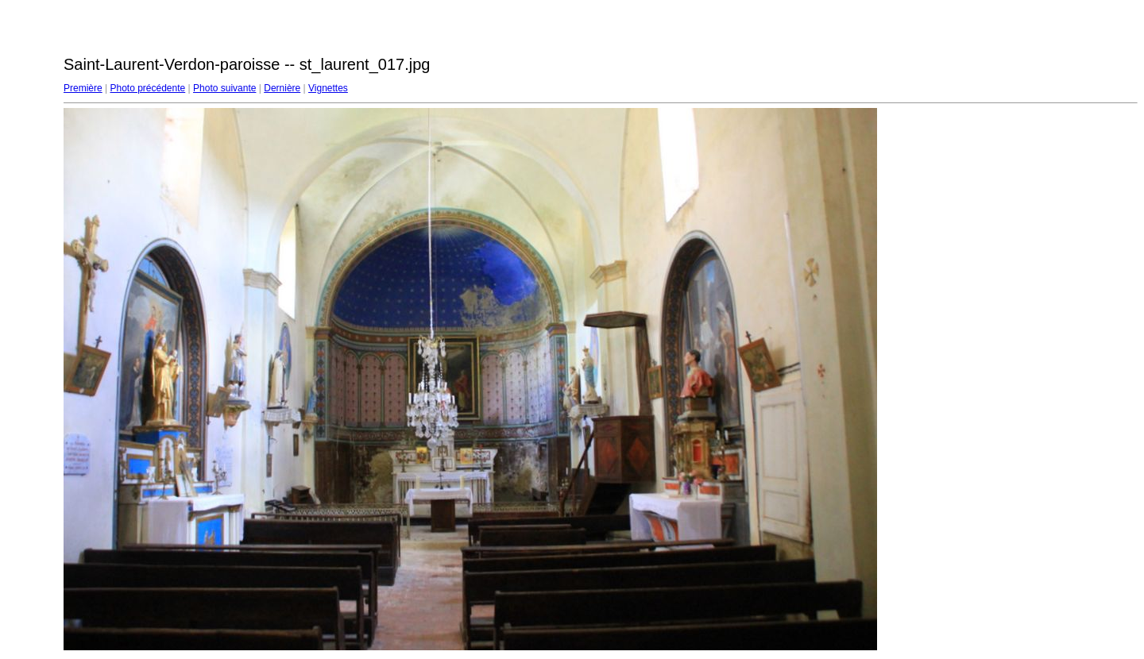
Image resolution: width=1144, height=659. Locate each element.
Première (83, 88)
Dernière (282, 88)
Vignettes (328, 88)
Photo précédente (147, 88)
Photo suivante (224, 88)
